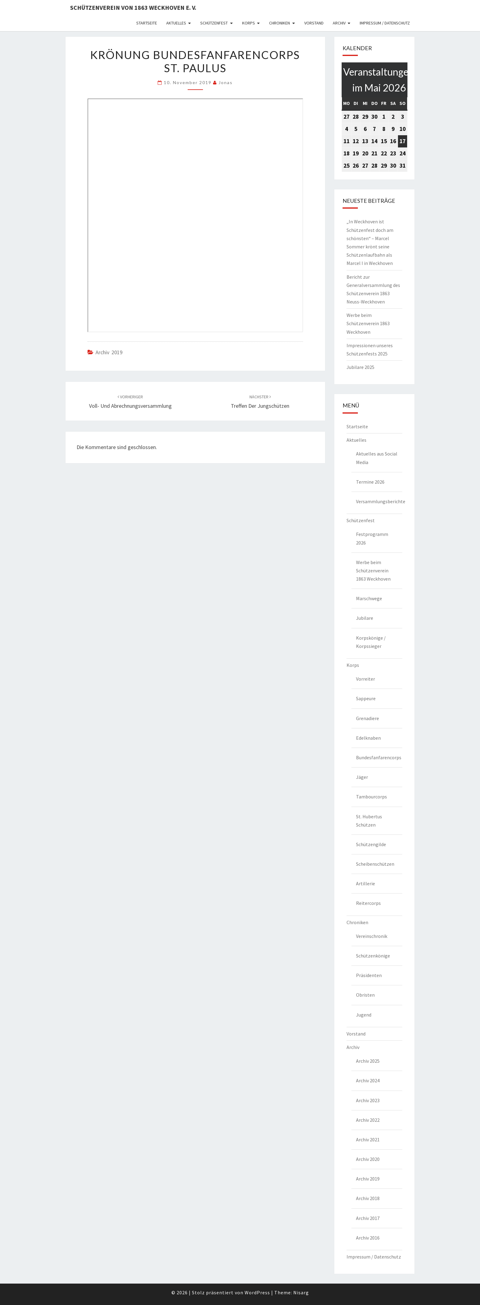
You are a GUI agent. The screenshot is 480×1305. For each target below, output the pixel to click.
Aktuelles (176, 23)
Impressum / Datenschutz (385, 23)
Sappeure (366, 698)
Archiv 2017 (368, 1218)
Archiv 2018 (368, 1198)
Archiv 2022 (368, 1120)
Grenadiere (367, 718)
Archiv (339, 23)
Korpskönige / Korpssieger (371, 642)
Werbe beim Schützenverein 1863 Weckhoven (368, 323)
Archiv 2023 (368, 1100)
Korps (248, 23)
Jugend (363, 1015)
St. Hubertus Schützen (369, 820)
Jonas (226, 82)
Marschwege (369, 598)
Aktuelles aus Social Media (376, 458)
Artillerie (365, 883)
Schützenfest (214, 23)
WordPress (257, 1292)
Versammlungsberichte (379, 501)
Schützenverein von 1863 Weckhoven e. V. (133, 7)
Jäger (362, 777)
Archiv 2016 (368, 1238)
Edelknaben (368, 738)
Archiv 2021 (368, 1139)
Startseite (146, 23)
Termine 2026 (370, 482)
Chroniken (279, 23)
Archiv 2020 (368, 1159)
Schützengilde (371, 844)
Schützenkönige (373, 956)
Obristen (365, 995)
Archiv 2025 (368, 1061)
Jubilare (364, 618)
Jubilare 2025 (360, 367)
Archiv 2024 (368, 1080)
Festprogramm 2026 (372, 538)
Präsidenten (369, 975)
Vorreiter (365, 679)
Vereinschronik (371, 936)
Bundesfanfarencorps (378, 757)
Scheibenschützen (375, 864)
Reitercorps (368, 903)
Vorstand (314, 23)
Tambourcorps (371, 797)
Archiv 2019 (109, 352)
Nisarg (301, 1292)
